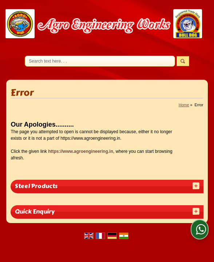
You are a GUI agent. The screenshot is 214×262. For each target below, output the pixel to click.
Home (184, 105)
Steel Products (36, 186)
